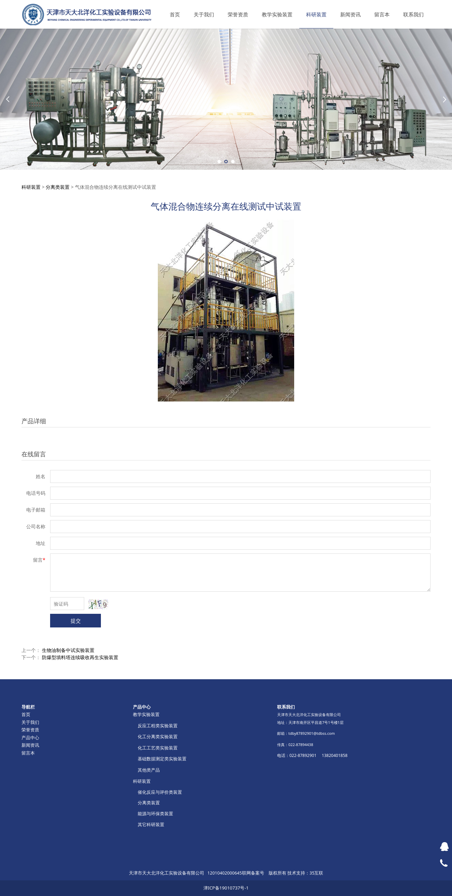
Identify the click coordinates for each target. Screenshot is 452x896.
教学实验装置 (277, 14)
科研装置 (316, 14)
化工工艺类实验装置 (158, 748)
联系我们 (413, 14)
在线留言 (33, 454)
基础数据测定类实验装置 (162, 759)
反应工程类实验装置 (158, 726)
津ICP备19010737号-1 (226, 888)
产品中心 (30, 737)
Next (444, 99)
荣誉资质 (238, 14)
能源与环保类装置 (155, 813)
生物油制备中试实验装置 (68, 650)
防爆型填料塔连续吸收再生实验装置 (80, 657)
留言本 (382, 14)
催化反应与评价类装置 (160, 792)
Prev (7, 99)
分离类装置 (58, 187)
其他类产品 (149, 770)
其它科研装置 (151, 824)
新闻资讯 (350, 14)
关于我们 (204, 14)
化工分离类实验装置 (158, 736)
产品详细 (33, 421)
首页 (175, 14)
